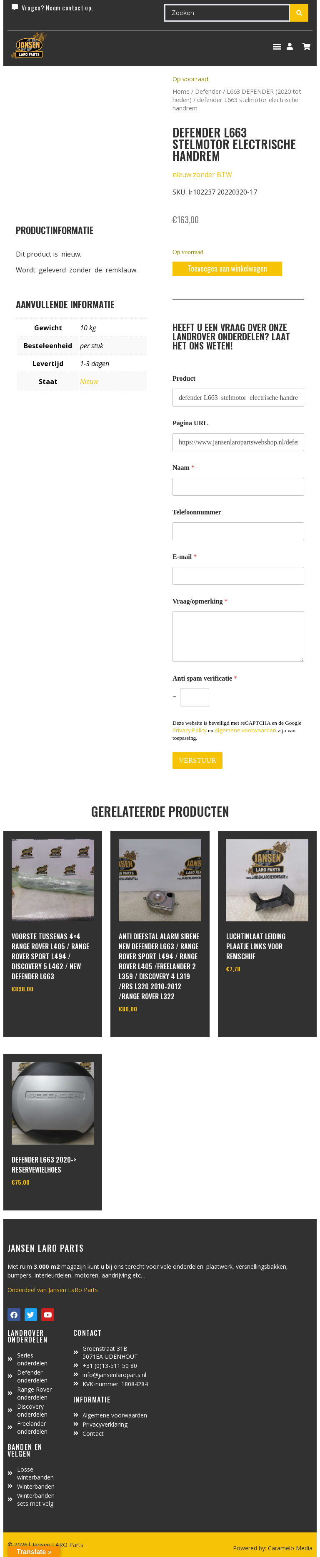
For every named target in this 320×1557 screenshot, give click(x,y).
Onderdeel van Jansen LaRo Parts (53, 1290)
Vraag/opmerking (200, 601)
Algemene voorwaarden (245, 730)
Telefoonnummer (196, 512)
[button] (277, 46)
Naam (183, 467)
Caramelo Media (289, 1548)
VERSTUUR (197, 760)
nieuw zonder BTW (202, 174)
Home (181, 91)
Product (183, 378)
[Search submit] (299, 13)
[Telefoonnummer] (238, 531)
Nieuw (89, 381)
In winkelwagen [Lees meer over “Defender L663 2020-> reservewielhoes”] (42, 1203)
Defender (208, 91)
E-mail (184, 556)
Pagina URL (190, 423)
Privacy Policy (189, 730)
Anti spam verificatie (204, 678)
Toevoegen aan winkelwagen (227, 268)
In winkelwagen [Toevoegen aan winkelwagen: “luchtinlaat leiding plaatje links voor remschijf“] (257, 990)
